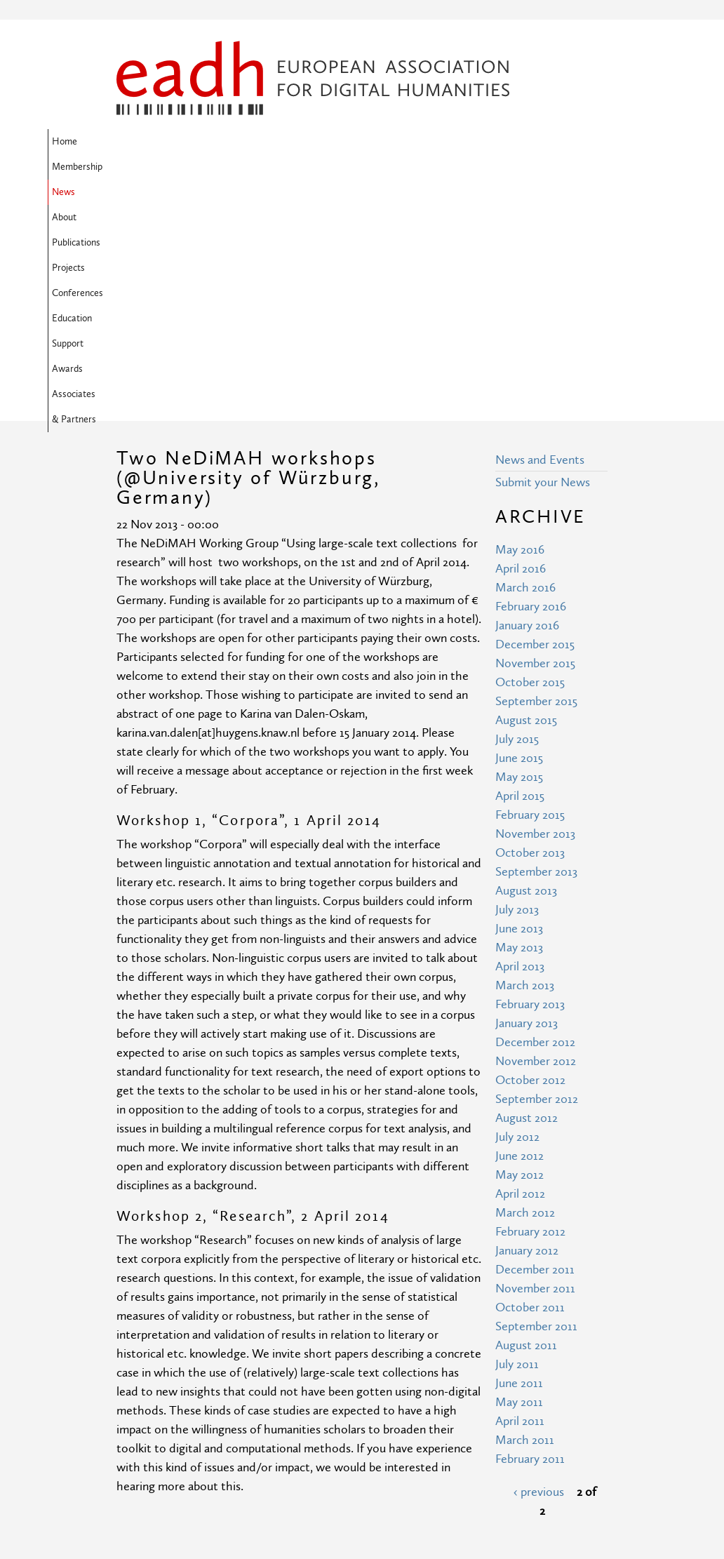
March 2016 (525, 360)
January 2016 (527, 398)
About (286, 141)
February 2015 (530, 587)
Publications (341, 141)
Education (524, 141)
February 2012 (530, 1004)
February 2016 (530, 379)
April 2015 (519, 568)
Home (133, 141)
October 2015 (530, 455)
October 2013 (530, 625)
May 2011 (519, 1174)
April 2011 (519, 1193)
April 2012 (520, 966)
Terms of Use (277, 1440)
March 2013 (524, 758)
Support (136, 167)
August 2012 (526, 890)
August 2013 (526, 663)
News (244, 141)
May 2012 (519, 947)
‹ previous (539, 1264)
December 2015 (535, 417)
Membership (189, 141)
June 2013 (519, 701)
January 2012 (526, 1023)
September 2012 (536, 871)
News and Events (539, 232)
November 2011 (535, 1061)
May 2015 (519, 549)
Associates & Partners (264, 167)
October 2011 (530, 1080)
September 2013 (536, 644)
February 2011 (530, 1231)
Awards (185, 167)
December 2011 (535, 1042)
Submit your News (542, 255)
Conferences (460, 141)
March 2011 (524, 1212)
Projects (400, 141)
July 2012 (517, 909)
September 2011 (536, 1099)
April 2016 (520, 341)
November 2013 (535, 606)
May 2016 (519, 322)
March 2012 (525, 985)
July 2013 (517, 682)
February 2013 (530, 777)
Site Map (266, 1414)
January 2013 (526, 796)
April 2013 (519, 739)
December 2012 (535, 815)
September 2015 (536, 474)
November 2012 (535, 834)
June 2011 (519, 1156)
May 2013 (519, 720)
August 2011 (526, 1118)
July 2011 (517, 1137)
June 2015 (519, 530)
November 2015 (535, 436)
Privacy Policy (278, 1466)
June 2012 (519, 928)
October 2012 (530, 852)
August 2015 (526, 493)
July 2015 (517, 511)
